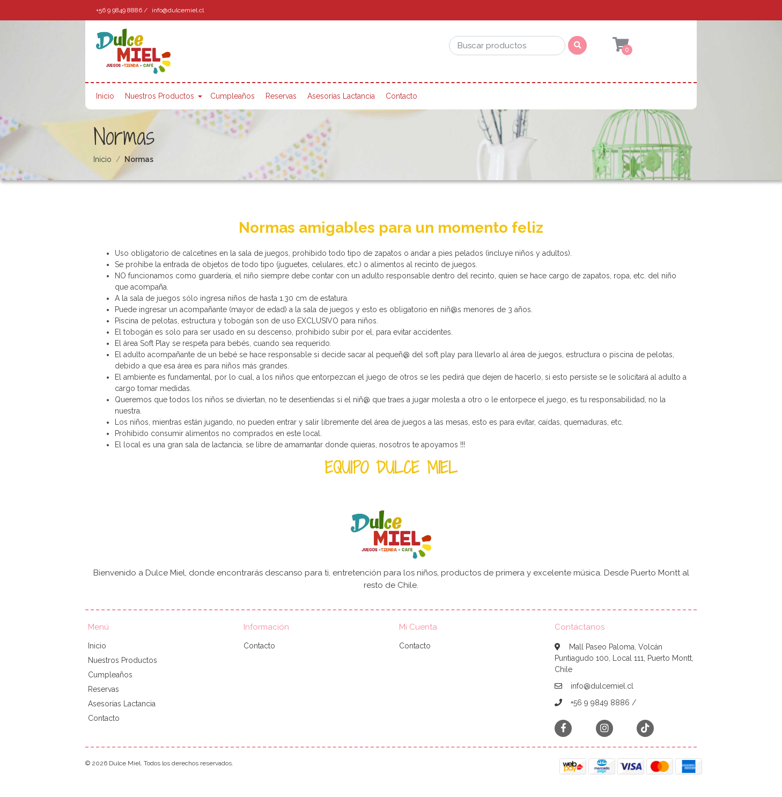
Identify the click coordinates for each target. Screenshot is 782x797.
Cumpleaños (232, 96)
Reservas (281, 96)
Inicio (105, 96)
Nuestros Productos (159, 96)
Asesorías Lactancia (341, 96)
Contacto (401, 96)
